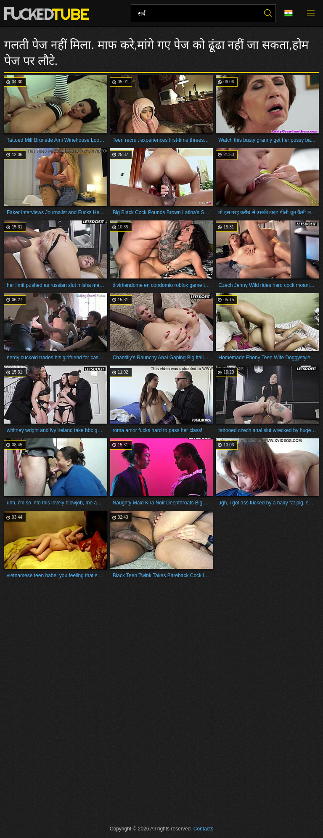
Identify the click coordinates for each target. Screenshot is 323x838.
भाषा (288, 13)
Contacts (203, 829)
